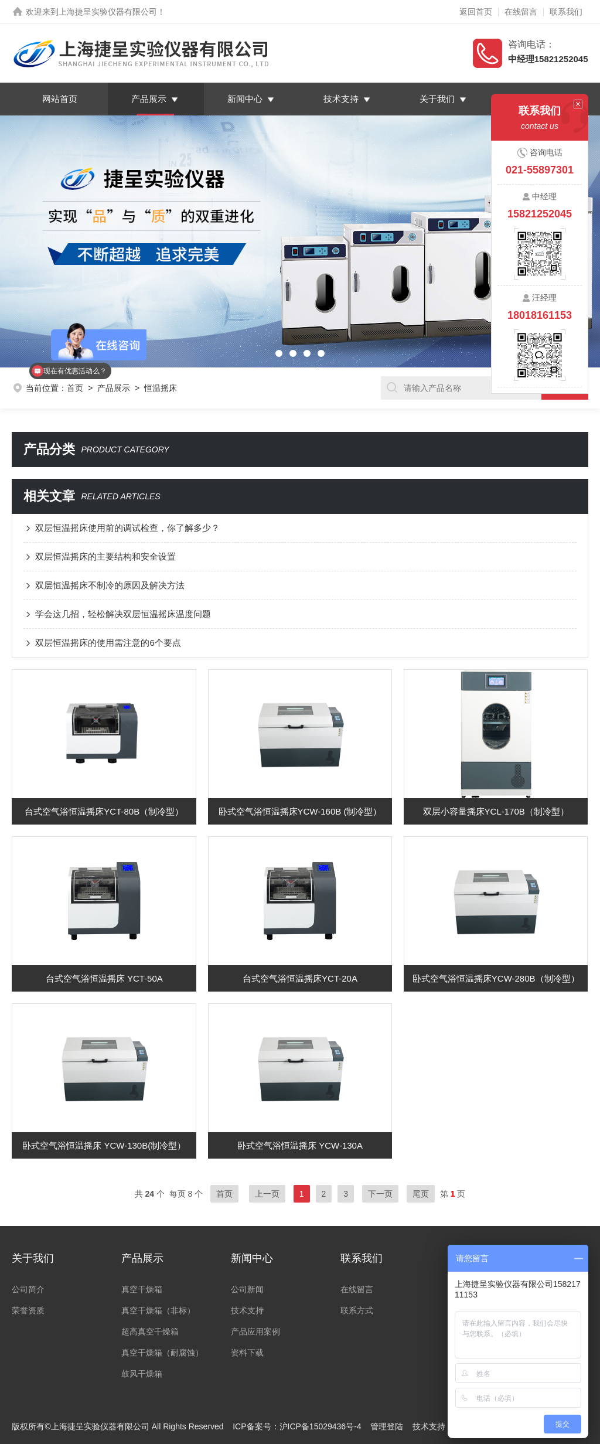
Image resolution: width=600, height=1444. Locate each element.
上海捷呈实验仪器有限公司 (108, 11)
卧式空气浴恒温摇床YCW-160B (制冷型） (300, 811)
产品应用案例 (255, 1331)
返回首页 (475, 11)
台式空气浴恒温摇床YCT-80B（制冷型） (104, 811)
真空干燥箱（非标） (158, 1310)
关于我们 (437, 99)
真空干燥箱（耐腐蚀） (162, 1352)
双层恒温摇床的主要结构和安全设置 (105, 556)
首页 (224, 1193)
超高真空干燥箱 (150, 1331)
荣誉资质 (28, 1310)
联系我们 (566, 11)
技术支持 (341, 99)
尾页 (420, 1193)
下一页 (380, 1193)
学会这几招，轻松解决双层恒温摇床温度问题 (123, 614)
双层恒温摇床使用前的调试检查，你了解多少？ (127, 528)
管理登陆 (386, 1426)
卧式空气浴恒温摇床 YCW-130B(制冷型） (104, 1145)
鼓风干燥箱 (141, 1373)
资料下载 (247, 1352)
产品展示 (148, 99)
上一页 (267, 1193)
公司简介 (28, 1289)
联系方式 (356, 1310)
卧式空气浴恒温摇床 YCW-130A (300, 1145)
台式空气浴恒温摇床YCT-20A (300, 978)
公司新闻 (247, 1289)
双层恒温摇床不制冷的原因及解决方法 (110, 585)
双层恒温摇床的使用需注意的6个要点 (107, 643)
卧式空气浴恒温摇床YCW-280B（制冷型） (495, 978)
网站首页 (59, 99)
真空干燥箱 (141, 1289)
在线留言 (520, 11)
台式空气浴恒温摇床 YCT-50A (104, 978)
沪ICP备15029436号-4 (320, 1426)
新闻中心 (244, 99)
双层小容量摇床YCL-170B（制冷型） (496, 811)
